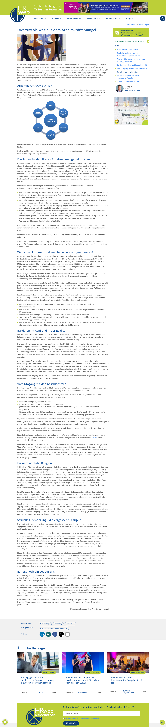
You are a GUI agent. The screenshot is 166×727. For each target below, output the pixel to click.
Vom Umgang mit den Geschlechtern (132, 68)
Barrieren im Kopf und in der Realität (132, 65)
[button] (42, 634)
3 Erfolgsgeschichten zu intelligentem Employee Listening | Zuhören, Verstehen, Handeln (37, 680)
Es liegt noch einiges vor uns (128, 81)
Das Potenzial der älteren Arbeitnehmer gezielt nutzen (128, 54)
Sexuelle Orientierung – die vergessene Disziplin (128, 76)
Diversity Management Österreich (54, 628)
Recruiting (58, 624)
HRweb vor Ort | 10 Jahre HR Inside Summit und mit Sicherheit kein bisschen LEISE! (82, 680)
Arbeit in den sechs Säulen (127, 49)
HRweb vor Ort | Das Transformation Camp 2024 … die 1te (127, 680)
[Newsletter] (117, 33)
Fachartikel (70, 624)
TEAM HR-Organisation (128, 692)
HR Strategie (143, 24)
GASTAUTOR (38, 692)
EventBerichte (92, 672)
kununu (94, 437)
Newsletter (127, 30)
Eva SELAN (82, 692)
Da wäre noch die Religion (127, 72)
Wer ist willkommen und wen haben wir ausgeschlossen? (131, 60)
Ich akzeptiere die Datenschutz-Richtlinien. (82, 718)
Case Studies (48, 672)
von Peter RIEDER (132, 90)
